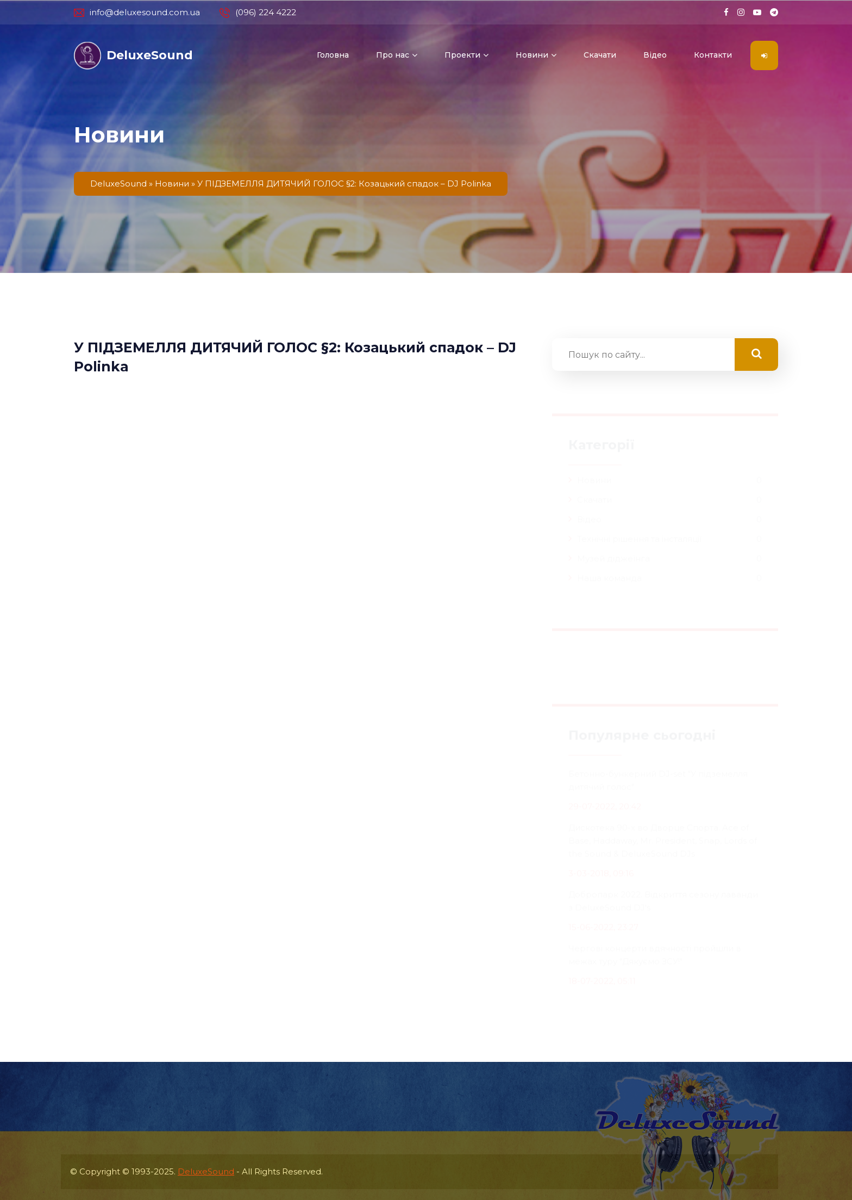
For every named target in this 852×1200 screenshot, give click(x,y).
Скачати (600, 55)
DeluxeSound (206, 1171)
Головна (333, 55)
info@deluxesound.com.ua (137, 12)
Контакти (713, 55)
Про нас (392, 55)
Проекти (462, 55)
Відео (655, 55)
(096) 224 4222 (258, 12)
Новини (532, 55)
